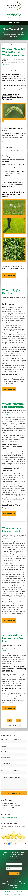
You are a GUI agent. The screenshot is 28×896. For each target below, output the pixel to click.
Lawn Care (21, 62)
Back (10, 720)
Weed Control (5, 64)
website (4, 650)
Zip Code (16, 770)
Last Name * (18, 739)
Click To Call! (9, 817)
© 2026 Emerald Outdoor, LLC (14, 891)
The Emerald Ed (14, 852)
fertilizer (20, 299)
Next (18, 720)
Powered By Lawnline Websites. (14, 894)
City (2, 770)
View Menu (14, 23)
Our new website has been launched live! (13, 638)
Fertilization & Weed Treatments (11, 805)
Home (5, 852)
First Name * (5, 739)
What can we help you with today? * (12, 777)
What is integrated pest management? (13, 405)
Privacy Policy (14, 856)
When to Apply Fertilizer (11, 292)
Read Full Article (9, 276)
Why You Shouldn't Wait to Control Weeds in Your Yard (13, 52)
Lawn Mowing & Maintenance (10, 803)
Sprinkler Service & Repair (9, 808)
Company (4, 746)
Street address (5, 763)
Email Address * (6, 757)
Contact (21, 854)
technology (21, 649)
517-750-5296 (14, 15)
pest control (5, 414)
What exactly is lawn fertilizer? (11, 529)
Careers (14, 854)
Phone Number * (6, 752)
